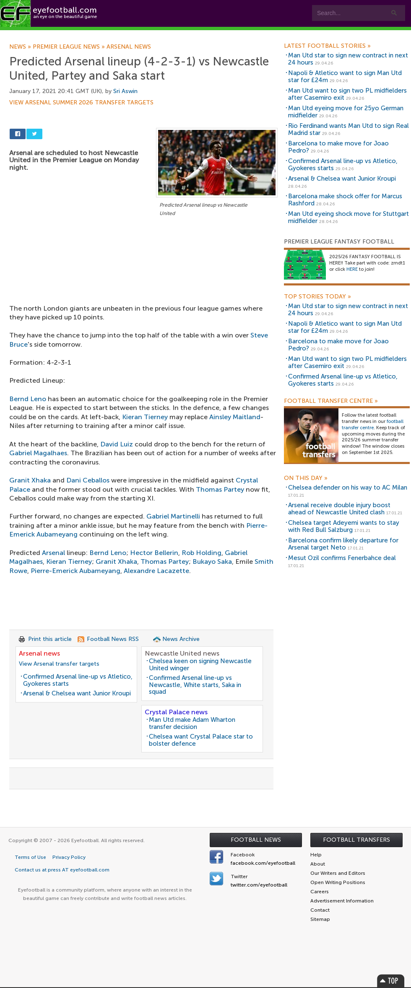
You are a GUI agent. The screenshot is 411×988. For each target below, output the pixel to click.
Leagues (170, 34)
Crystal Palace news (176, 712)
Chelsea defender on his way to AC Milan (347, 487)
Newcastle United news (182, 653)
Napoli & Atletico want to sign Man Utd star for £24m (345, 76)
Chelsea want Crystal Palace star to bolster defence (201, 740)
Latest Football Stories (327, 46)
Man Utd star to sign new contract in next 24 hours (348, 59)
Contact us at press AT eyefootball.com (62, 869)
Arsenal (53, 553)
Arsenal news (129, 47)
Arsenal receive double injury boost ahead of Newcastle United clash (339, 508)
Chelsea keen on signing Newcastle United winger (200, 664)
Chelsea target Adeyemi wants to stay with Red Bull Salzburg (343, 526)
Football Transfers (356, 839)
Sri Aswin (125, 91)
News (21, 47)
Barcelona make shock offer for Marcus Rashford (345, 199)
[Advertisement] (143, 280)
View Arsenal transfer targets (59, 663)
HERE (352, 269)
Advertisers (312, 34)
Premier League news (70, 47)
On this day (306, 478)
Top (391, 980)
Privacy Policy (69, 857)
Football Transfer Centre (331, 401)
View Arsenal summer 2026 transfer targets (81, 103)
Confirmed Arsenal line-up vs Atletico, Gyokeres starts (78, 680)
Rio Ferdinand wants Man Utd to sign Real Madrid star (348, 129)
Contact (261, 34)
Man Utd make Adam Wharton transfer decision (192, 723)
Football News (256, 839)
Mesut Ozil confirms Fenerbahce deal (342, 558)
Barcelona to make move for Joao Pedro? (338, 147)
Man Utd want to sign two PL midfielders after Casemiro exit (347, 94)
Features (124, 34)
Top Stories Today (317, 297)
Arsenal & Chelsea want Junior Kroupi (77, 693)
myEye (215, 34)
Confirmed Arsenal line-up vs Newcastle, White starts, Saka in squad (195, 684)
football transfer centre (372, 424)
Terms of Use (30, 857)
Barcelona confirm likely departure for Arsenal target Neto (343, 544)
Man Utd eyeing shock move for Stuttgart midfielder (348, 217)
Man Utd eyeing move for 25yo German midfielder (345, 111)
